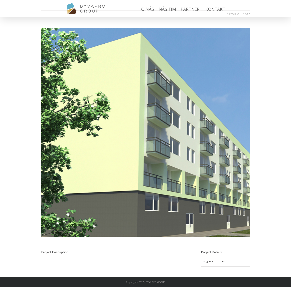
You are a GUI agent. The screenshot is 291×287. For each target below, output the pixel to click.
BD (223, 261)
